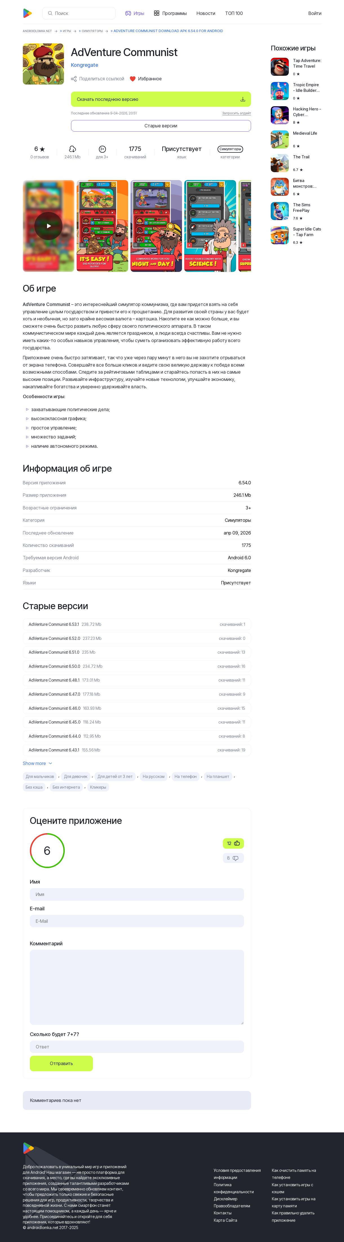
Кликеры (98, 779)
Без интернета (66, 779)
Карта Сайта (225, 1212)
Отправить (61, 1055)
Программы (177, 13)
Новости (208, 13)
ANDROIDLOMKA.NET (41, 31)
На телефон (186, 768)
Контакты (223, 1205)
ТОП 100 (236, 13)
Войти (315, 13)
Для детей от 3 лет (115, 768)
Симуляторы (102, 31)
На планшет (218, 768)
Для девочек (75, 768)
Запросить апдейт (236, 113)
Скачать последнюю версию (107, 99)
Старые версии (217, 99)
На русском (154, 768)
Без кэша (34, 779)
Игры (141, 13)
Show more (37, 755)
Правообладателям (232, 1198)
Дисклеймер (225, 1190)
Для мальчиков (40, 768)
